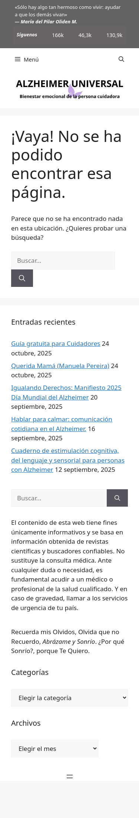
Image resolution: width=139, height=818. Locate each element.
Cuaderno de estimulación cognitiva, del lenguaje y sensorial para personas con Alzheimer (68, 460)
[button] (121, 59)
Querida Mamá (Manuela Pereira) (60, 365)
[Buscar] (22, 278)
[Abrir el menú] (69, 776)
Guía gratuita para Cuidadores (55, 343)
